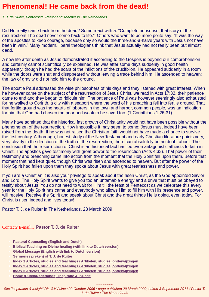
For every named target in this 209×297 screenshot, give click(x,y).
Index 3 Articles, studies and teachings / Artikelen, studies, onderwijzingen (75, 271)
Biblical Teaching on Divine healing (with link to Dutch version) (66, 246)
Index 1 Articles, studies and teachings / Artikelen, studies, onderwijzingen (75, 261)
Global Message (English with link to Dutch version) (56, 251)
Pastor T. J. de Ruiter (57, 227)
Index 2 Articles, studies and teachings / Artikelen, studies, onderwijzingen (75, 266)
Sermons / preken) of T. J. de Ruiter (42, 256)
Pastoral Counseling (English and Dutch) (47, 242)
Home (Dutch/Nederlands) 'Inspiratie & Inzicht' (52, 276)
